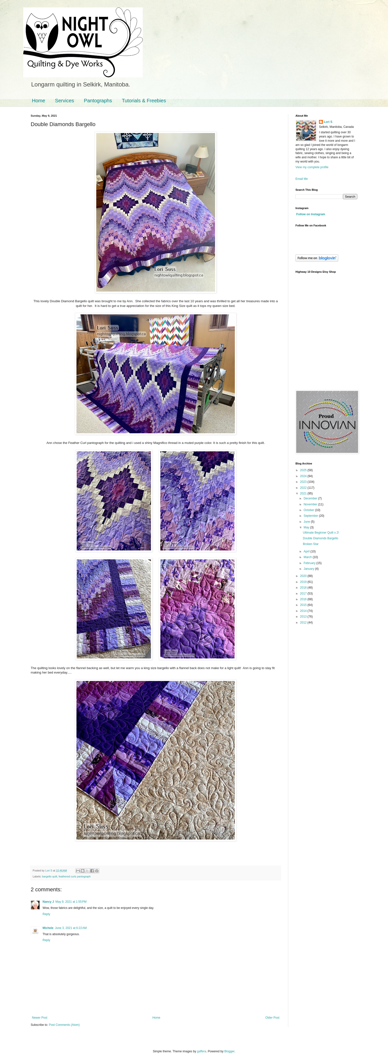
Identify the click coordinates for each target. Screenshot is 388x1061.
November (311, 504)
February (310, 563)
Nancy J (48, 901)
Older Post (272, 1017)
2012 (304, 622)
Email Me (301, 179)
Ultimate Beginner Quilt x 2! (321, 532)
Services (64, 100)
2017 (304, 593)
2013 (304, 616)
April (307, 551)
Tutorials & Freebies (144, 100)
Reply (46, 914)
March (308, 557)
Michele (48, 928)
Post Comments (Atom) (64, 1025)
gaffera (201, 1051)
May (307, 527)
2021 (304, 493)
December (311, 498)
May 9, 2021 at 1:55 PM (71, 901)
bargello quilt (49, 876)
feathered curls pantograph (75, 876)
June (307, 521)
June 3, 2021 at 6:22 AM (71, 928)
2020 (304, 576)
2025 (304, 470)
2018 (304, 587)
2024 (304, 476)
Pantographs (98, 100)
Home (38, 100)
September (311, 515)
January (309, 569)
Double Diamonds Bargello (320, 538)
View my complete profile (311, 167)
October (309, 510)
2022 (304, 488)
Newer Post (39, 1017)
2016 (304, 599)
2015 (304, 605)
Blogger (229, 1051)
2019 (304, 582)
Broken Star (310, 544)
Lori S (328, 122)
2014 (304, 611)
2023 (304, 482)
